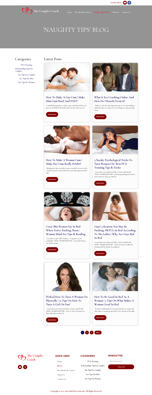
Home (69, 12)
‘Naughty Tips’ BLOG (101, 12)
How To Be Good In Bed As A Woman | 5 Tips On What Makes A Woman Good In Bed (114, 300)
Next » (98, 332)
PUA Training (26, 65)
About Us (115, 12)
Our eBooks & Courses (83, 12)
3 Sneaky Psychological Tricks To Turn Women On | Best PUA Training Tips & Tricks (113, 163)
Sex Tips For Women (26, 82)
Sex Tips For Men (27, 78)
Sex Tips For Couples (26, 75)
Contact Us (126, 12)
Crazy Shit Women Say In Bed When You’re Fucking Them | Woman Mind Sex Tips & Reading (65, 230)
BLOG (59, 366)
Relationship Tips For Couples (93, 366)
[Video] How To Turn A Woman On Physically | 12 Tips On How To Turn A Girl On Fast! (67, 300)
